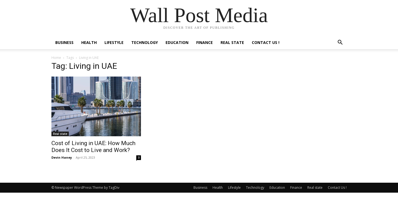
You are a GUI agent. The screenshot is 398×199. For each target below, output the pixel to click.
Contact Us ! (265, 42)
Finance (204, 42)
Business (64, 42)
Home (56, 57)
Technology (144, 42)
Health (89, 42)
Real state (232, 42)
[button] (340, 43)
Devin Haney (61, 157)
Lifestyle (114, 42)
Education (177, 42)
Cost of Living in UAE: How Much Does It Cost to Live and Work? (93, 146)
